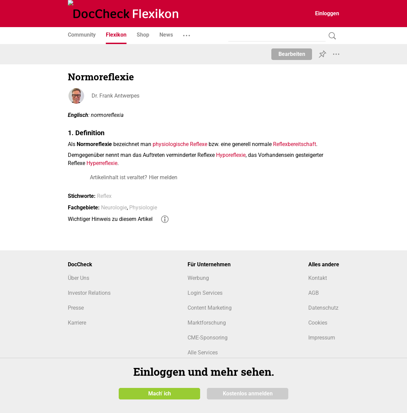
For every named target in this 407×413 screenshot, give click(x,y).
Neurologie (114, 207)
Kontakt (317, 278)
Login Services (205, 293)
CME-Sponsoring (208, 337)
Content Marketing (210, 308)
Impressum (321, 337)
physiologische (171, 144)
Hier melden (163, 177)
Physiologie (143, 207)
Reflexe (198, 144)
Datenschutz (323, 308)
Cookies (317, 322)
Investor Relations (89, 293)
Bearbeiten (291, 54)
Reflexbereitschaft (294, 144)
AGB (313, 293)
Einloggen (327, 13)
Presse (76, 308)
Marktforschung (207, 322)
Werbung (198, 278)
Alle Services (203, 352)
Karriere (77, 322)
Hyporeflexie (231, 155)
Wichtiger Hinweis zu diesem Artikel (110, 219)
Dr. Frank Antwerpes (115, 95)
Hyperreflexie (101, 163)
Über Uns (78, 278)
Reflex (104, 196)
